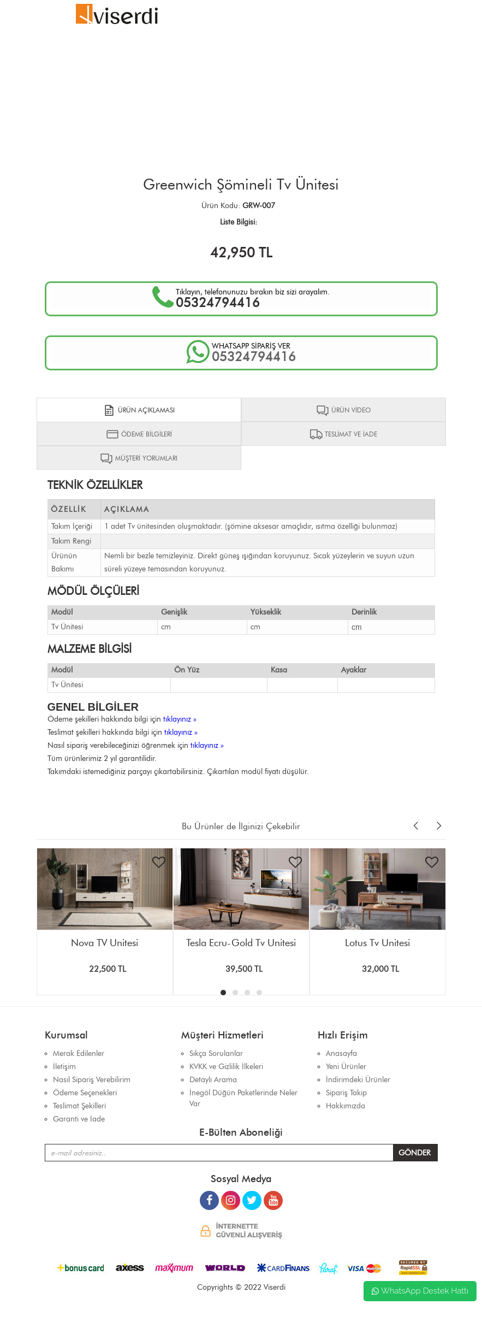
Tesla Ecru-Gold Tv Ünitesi (241, 943)
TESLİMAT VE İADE (343, 434)
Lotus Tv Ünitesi (377, 943)
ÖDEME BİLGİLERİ (139, 434)
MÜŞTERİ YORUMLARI (138, 458)
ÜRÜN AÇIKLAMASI (139, 410)
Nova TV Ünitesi (104, 943)
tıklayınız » (180, 719)
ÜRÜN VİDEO (343, 410)
